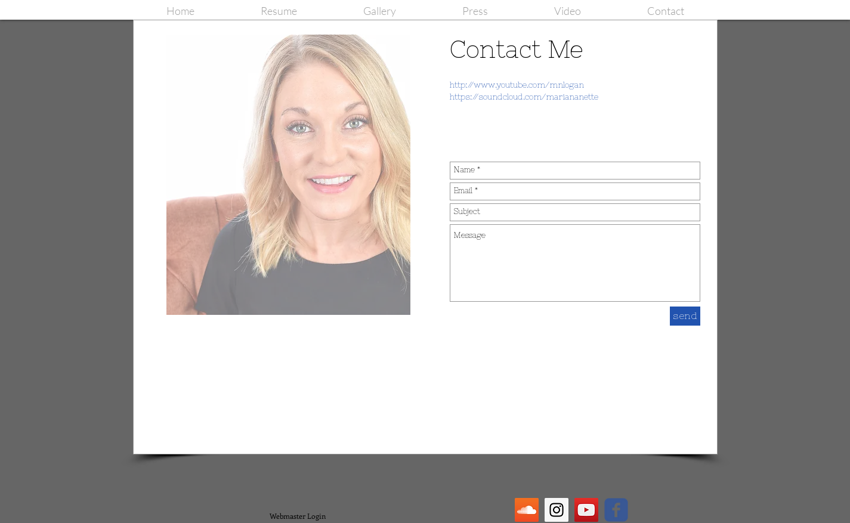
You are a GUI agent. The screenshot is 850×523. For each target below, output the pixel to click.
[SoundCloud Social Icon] (527, 510)
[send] (685, 316)
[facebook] (616, 510)
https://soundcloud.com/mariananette (524, 96)
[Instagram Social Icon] (556, 510)
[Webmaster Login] (298, 516)
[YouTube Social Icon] (586, 510)
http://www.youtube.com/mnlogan (517, 84)
